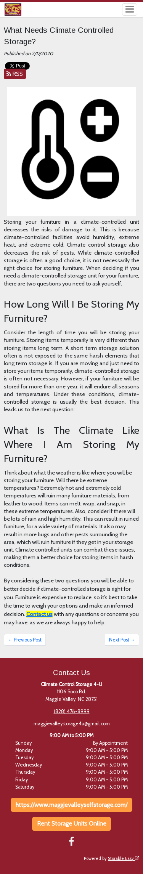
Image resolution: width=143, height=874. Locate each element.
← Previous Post (25, 640)
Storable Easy (123, 858)
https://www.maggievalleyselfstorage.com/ (71, 804)
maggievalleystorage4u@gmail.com (72, 723)
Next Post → (122, 640)
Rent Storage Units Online (71, 823)
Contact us (39, 614)
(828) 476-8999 (72, 711)
